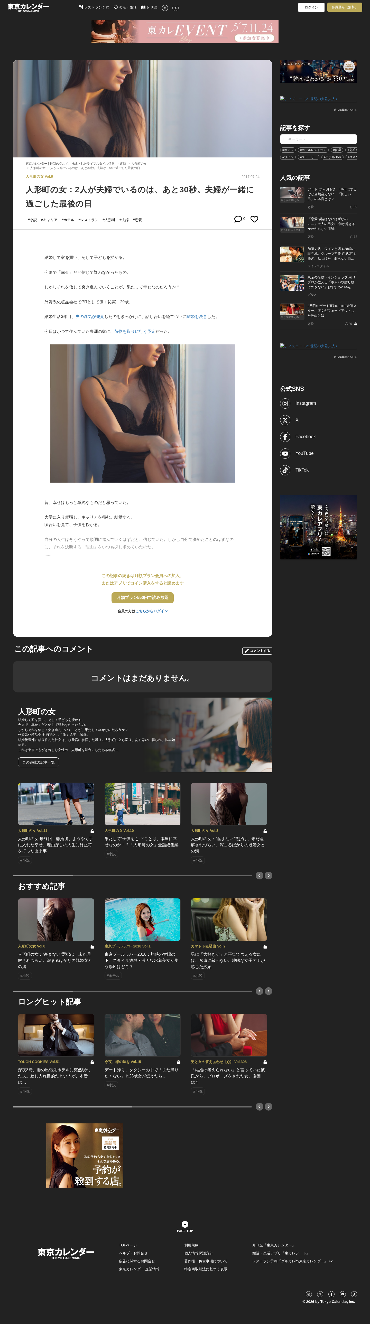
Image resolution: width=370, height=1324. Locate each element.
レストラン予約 (94, 7)
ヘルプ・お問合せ (133, 1253)
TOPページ (128, 1245)
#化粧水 (353, 149)
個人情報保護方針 (198, 1253)
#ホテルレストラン (313, 149)
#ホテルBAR (332, 156)
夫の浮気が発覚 (90, 316)
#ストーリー (308, 156)
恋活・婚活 (125, 7)
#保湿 (337, 149)
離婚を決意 (197, 316)
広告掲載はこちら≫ (345, 109)
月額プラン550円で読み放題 (143, 597)
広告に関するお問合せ (137, 1261)
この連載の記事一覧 (38, 762)
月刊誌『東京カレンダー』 (273, 1245)
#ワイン (287, 156)
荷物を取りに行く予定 (134, 331)
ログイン (311, 7)
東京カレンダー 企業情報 (139, 1269)
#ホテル (287, 149)
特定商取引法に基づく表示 (205, 1269)
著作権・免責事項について (205, 1261)
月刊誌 (149, 7)
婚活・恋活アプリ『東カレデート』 (281, 1253)
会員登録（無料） (344, 7)
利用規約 (191, 1245)
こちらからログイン (151, 611)
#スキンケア (356, 156)
